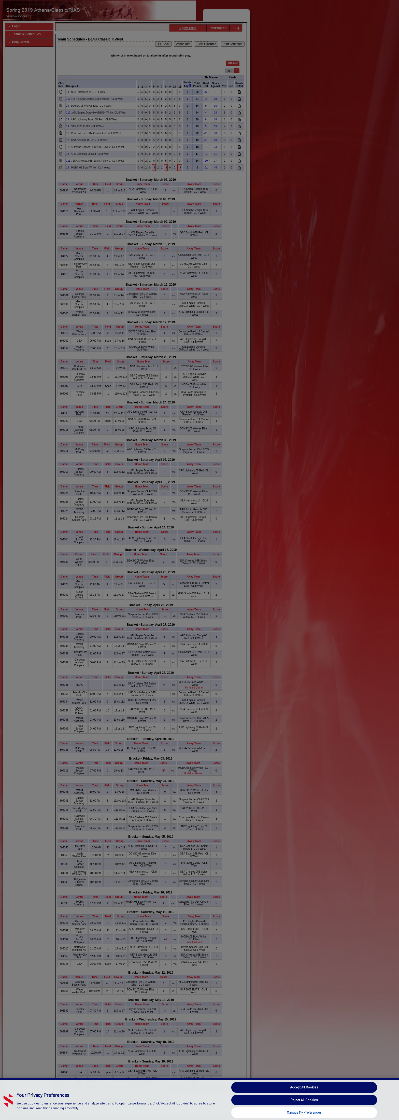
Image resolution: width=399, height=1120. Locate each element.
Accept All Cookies (304, 1111)
